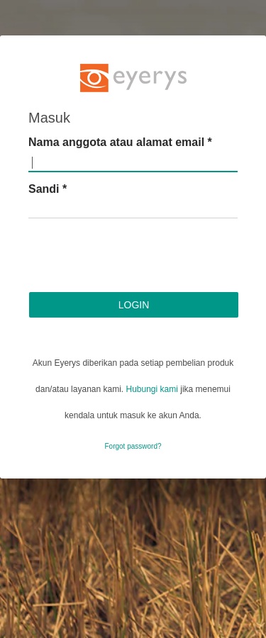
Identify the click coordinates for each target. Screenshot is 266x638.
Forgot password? (132, 446)
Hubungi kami (152, 389)
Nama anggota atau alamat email (120, 142)
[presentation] (136, 257)
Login (134, 304)
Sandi (47, 189)
